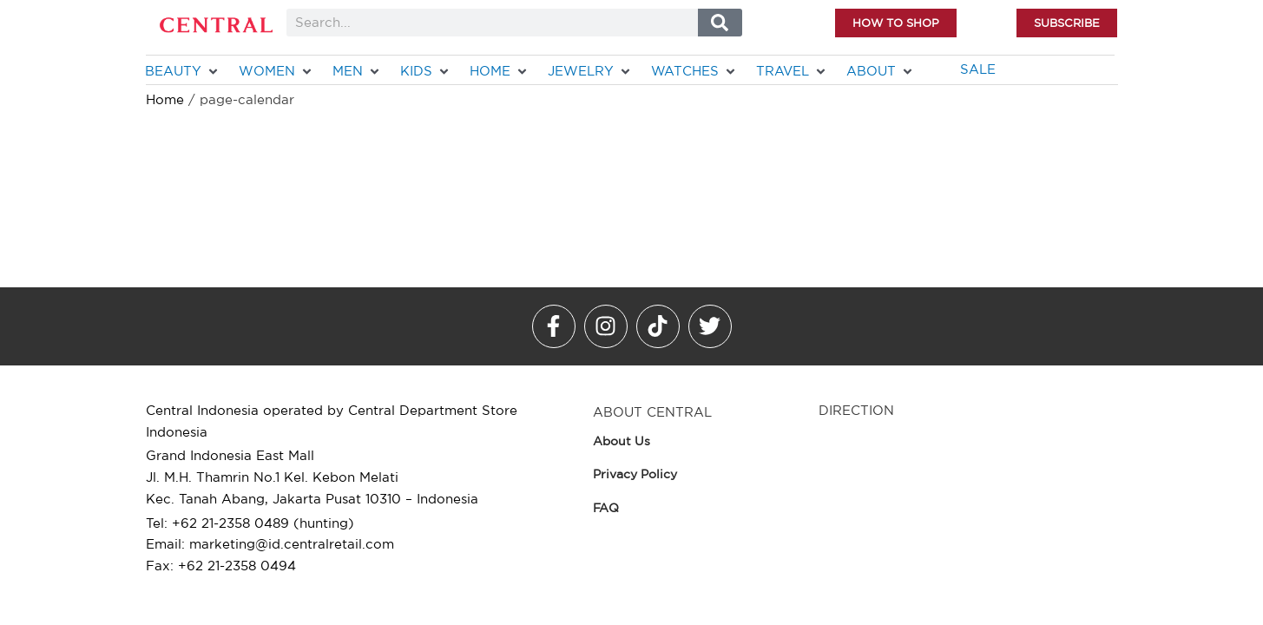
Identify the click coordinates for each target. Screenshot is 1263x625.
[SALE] (977, 70)
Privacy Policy (635, 474)
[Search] (720, 22)
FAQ (606, 508)
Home (165, 99)
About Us (621, 441)
